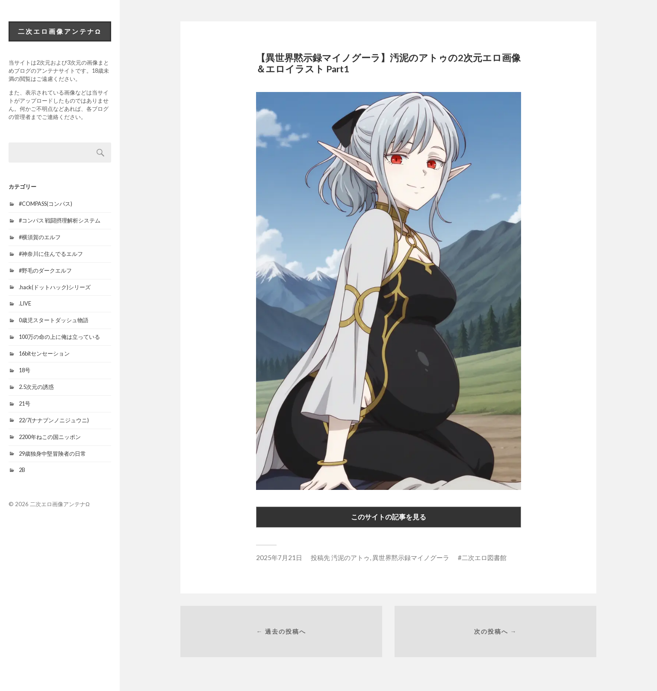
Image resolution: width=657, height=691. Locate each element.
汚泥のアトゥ (350, 557)
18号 (24, 370)
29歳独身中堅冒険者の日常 (52, 453)
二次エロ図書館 (484, 557)
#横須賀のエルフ (40, 237)
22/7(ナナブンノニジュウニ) (54, 420)
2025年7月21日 (279, 557)
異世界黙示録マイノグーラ (410, 557)
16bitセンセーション (44, 353)
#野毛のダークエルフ (45, 270)
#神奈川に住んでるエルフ (51, 253)
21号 (24, 403)
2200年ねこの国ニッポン (50, 436)
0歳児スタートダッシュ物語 (53, 320)
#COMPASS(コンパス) (45, 203)
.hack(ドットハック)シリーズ (55, 287)
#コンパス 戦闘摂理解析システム (59, 220)
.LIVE (25, 303)
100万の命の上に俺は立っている (59, 336)
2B (22, 469)
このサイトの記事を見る (388, 517)
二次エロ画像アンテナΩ (59, 31)
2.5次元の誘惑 (36, 386)
